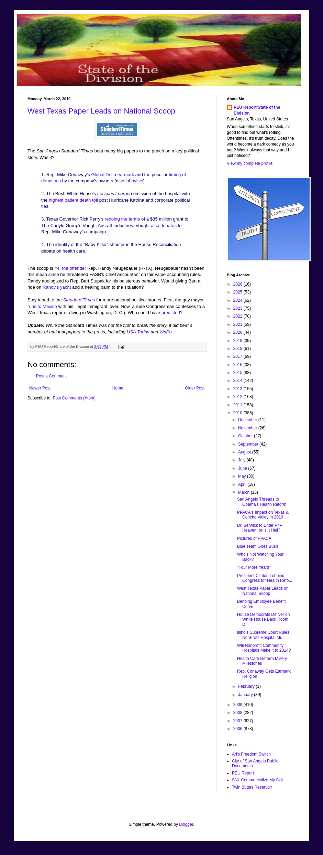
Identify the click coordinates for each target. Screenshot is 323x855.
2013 (238, 388)
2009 (238, 704)
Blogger (186, 824)
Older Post (194, 388)
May (242, 476)
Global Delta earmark (112, 174)
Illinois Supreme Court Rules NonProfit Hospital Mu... (263, 635)
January (246, 694)
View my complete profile (249, 163)
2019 (238, 340)
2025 (238, 292)
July (242, 460)
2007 (238, 720)
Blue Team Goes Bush (257, 546)
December (248, 419)
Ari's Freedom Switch (251, 754)
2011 (238, 405)
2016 (238, 364)
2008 (238, 712)
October (246, 436)
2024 (238, 300)
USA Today (138, 331)
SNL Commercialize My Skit (257, 780)
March (244, 492)
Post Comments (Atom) (74, 398)
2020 (238, 332)
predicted (170, 312)
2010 (238, 412)
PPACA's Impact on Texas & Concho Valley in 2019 (263, 515)
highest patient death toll (73, 200)
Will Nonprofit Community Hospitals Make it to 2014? (264, 648)
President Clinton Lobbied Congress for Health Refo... (264, 578)
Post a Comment (51, 376)
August (245, 452)
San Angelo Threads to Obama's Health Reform (261, 501)
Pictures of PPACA (254, 538)
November (248, 428)
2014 (238, 380)
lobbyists (134, 180)
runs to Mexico (42, 306)
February (247, 686)
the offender (74, 268)
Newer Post (40, 388)
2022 (238, 316)
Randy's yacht (56, 287)
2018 (238, 348)
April (242, 484)
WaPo (165, 331)
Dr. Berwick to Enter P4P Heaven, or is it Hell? (259, 528)
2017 (238, 356)
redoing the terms (123, 219)
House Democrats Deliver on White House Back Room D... (263, 619)
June (243, 468)
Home (117, 388)
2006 (238, 728)
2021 (238, 324)
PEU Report (243, 773)
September (248, 444)
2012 (238, 396)
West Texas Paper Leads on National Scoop (101, 111)
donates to (171, 225)
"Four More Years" (253, 567)
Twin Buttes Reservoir (252, 787)
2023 (238, 308)
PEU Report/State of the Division (257, 110)
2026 (238, 284)
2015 (238, 372)
